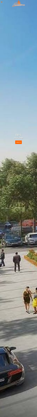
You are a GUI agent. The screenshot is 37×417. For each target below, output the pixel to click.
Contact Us (18, 142)
